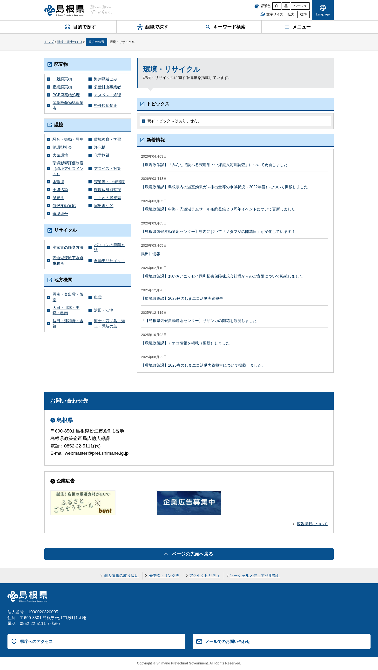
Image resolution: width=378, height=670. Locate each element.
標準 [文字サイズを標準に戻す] (303, 14)
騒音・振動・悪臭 (68, 139)
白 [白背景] (276, 6)
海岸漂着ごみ (105, 79)
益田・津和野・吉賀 (68, 323)
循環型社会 (62, 147)
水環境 (58, 182)
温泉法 (58, 198)
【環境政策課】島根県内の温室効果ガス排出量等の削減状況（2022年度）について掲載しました (224, 187)
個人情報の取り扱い (121, 575)
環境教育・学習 (107, 139)
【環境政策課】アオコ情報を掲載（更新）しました (185, 343)
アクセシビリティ (204, 575)
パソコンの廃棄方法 (109, 247)
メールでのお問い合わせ (227, 641)
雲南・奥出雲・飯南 (68, 297)
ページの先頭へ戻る (192, 554)
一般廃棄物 (62, 79)
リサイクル (65, 230)
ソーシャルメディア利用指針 (255, 575)
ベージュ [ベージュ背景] (300, 6)
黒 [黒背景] (286, 6)
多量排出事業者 (107, 87)
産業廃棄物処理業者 (68, 105)
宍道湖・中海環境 (109, 182)
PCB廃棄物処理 (66, 95)
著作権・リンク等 (163, 575)
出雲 (98, 297)
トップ (49, 42)
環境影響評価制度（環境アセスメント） (68, 168)
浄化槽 (100, 147)
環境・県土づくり (69, 42)
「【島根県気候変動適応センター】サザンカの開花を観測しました (199, 321)
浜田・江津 (103, 310)
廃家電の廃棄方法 (68, 247)
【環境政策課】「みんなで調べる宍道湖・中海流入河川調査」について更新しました (214, 165)
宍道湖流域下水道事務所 (68, 260)
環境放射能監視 (107, 190)
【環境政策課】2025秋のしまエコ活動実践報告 (182, 298)
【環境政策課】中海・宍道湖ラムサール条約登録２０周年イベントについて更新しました (218, 209)
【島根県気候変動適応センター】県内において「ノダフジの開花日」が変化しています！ (218, 232)
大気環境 (60, 155)
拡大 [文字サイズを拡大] (291, 14)
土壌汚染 (60, 190)
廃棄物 (61, 64)
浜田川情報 (150, 254)
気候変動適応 (64, 206)
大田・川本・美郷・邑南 (66, 310)
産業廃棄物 (62, 87)
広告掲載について (312, 524)
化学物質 (101, 155)
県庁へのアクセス (36, 641)
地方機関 (63, 279)
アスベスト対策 (107, 169)
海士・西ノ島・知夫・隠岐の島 (109, 323)
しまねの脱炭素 (107, 198)
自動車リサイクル (109, 261)
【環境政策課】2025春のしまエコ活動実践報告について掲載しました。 (203, 365)
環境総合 (60, 214)
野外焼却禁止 (105, 106)
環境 (58, 124)
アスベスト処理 (107, 95)
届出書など (103, 206)
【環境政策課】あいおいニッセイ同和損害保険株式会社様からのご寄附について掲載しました (222, 276)
